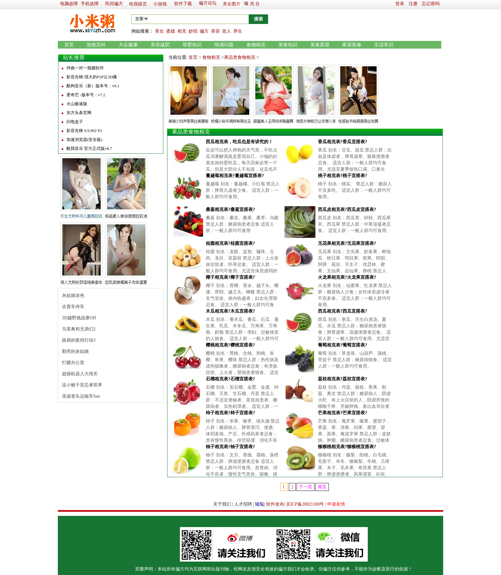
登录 (399, 3)
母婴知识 (192, 44)
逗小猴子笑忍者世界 (82, 385)
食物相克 (256, 44)
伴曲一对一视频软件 (85, 68)
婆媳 (170, 31)
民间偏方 (114, 3)
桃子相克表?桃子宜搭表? (342, 175)
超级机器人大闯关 (80, 373)
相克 (181, 31)
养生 (237, 31)
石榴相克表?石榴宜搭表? (230, 379)
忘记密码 (431, 3)
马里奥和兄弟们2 (79, 329)
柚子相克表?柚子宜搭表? (230, 446)
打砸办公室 (73, 362)
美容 (215, 31)
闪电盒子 (74, 121)
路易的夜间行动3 (79, 340)
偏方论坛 (208, 3)
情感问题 (224, 44)
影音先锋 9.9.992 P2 (84, 130)
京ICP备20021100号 (305, 504)
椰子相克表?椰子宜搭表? (230, 277)
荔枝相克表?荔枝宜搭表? (342, 379)
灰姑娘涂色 (73, 295)
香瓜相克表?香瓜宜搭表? (342, 141)
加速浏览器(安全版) (84, 139)
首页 (69, 44)
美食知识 (287, 44)
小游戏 (160, 4)
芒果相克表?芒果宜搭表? (342, 412)
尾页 (322, 487)
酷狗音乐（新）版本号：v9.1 (92, 85)
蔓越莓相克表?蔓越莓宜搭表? (235, 175)
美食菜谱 (319, 44)
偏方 (204, 31)
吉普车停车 (73, 306)
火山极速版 (76, 103)
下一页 (305, 487)
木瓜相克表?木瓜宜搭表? (230, 311)
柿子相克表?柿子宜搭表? (230, 412)
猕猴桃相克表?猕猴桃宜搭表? (347, 446)
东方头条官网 (78, 112)
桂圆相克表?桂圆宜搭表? (230, 243)
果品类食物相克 (239, 57)
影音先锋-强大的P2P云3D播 (91, 76)
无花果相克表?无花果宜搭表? (347, 243)
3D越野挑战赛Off (79, 317)
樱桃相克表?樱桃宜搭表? (230, 345)
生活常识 (383, 44)
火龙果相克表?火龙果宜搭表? (347, 277)
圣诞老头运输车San (81, 396)
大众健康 (128, 44)
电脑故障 (69, 3)
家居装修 (351, 44)
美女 (159, 31)
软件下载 (183, 3)
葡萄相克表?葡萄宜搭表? (342, 345)
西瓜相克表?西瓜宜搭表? (342, 311)
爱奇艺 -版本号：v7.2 (85, 94)
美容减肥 (160, 44)
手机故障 (90, 3)
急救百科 (96, 44)
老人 (226, 31)
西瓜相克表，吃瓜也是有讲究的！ (239, 141)
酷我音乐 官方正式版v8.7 (89, 148)
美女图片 (232, 4)
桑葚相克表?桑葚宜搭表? (230, 209)
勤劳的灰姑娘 (75, 351)
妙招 (193, 31)
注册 (413, 3)
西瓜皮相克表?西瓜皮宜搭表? (347, 209)
